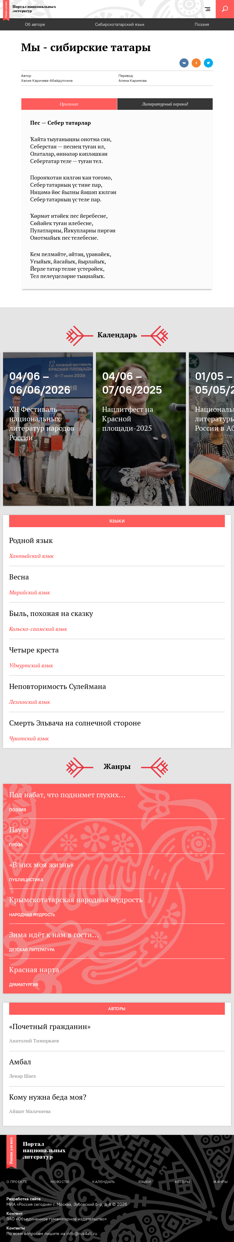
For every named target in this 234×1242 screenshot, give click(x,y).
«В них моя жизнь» (41, 864)
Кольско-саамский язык (38, 628)
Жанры (117, 766)
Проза (16, 844)
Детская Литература (32, 949)
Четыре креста (34, 650)
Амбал (20, 1061)
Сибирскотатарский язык (119, 24)
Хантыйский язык (31, 555)
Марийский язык (29, 592)
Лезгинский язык (29, 701)
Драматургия (23, 984)
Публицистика (26, 879)
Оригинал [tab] (69, 104)
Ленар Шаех (22, 1076)
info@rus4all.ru (81, 1233)
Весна (19, 577)
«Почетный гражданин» (49, 1026)
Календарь (117, 335)
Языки (117, 521)
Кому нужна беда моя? (47, 1097)
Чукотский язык (29, 738)
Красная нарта (34, 969)
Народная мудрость (32, 914)
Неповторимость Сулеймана (57, 686)
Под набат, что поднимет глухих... (67, 794)
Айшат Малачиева (30, 1111)
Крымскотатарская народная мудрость (76, 899)
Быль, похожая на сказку (51, 613)
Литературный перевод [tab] (165, 104)
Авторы (117, 1008)
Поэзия (202, 24)
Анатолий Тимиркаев (34, 1041)
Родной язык (31, 540)
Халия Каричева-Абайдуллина (47, 80)
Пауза (19, 829)
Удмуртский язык (31, 665)
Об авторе (35, 24)
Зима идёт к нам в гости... (54, 934)
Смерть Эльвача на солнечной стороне (75, 723)
